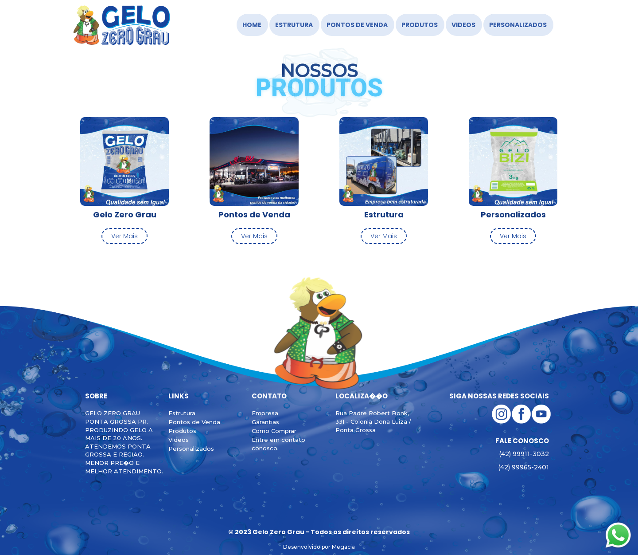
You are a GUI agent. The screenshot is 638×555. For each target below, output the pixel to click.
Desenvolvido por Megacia (319, 546)
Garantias (265, 421)
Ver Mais (124, 236)
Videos (463, 24)
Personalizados (518, 24)
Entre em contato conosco (278, 444)
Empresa (265, 413)
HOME (251, 24)
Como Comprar (274, 430)
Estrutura (294, 24)
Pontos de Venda (357, 24)
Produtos (419, 24)
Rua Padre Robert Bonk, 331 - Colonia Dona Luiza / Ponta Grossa (373, 421)
